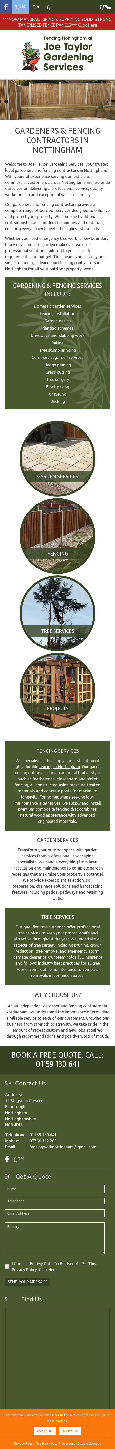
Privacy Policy (24, 1443)
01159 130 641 (58, 1064)
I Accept (44, 1431)
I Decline (70, 1431)
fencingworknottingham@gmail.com (63, 1147)
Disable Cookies (89, 1443)
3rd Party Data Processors (55, 1443)
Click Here (48, 1269)
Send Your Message (28, 1282)
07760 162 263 (43, 1141)
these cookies (57, 1421)
